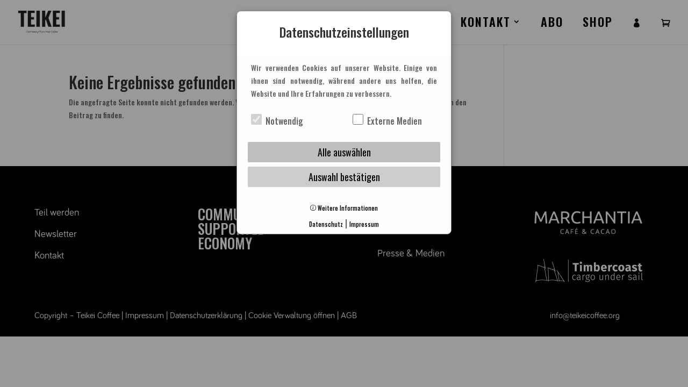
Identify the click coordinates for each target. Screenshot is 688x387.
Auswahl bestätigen (344, 177)
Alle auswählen (344, 152)
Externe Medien (387, 120)
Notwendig (277, 120)
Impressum (364, 224)
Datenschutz (326, 224)
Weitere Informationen (344, 208)
